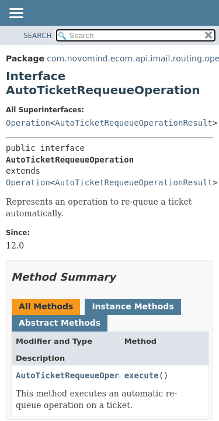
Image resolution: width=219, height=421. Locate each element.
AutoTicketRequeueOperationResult (134, 122)
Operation (28, 122)
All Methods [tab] (46, 306)
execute (141, 375)
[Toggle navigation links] (16, 14)
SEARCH (37, 36)
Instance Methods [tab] (132, 306)
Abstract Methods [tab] (59, 322)
